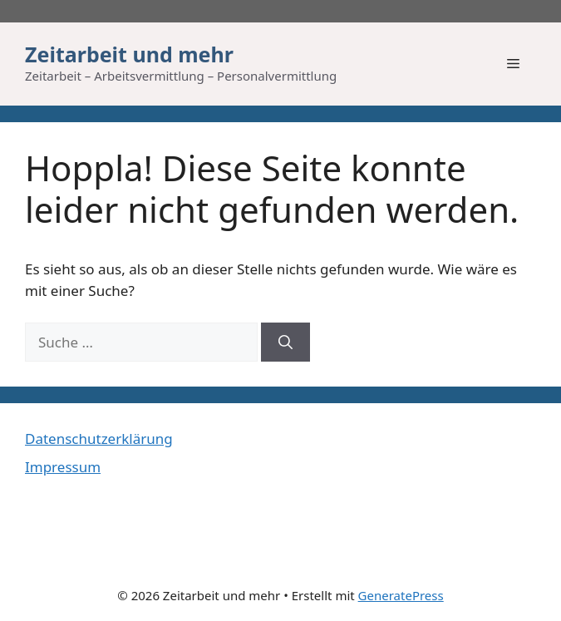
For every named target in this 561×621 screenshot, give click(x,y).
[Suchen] (285, 342)
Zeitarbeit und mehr (129, 54)
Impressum (63, 466)
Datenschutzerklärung (99, 438)
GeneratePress (401, 595)
